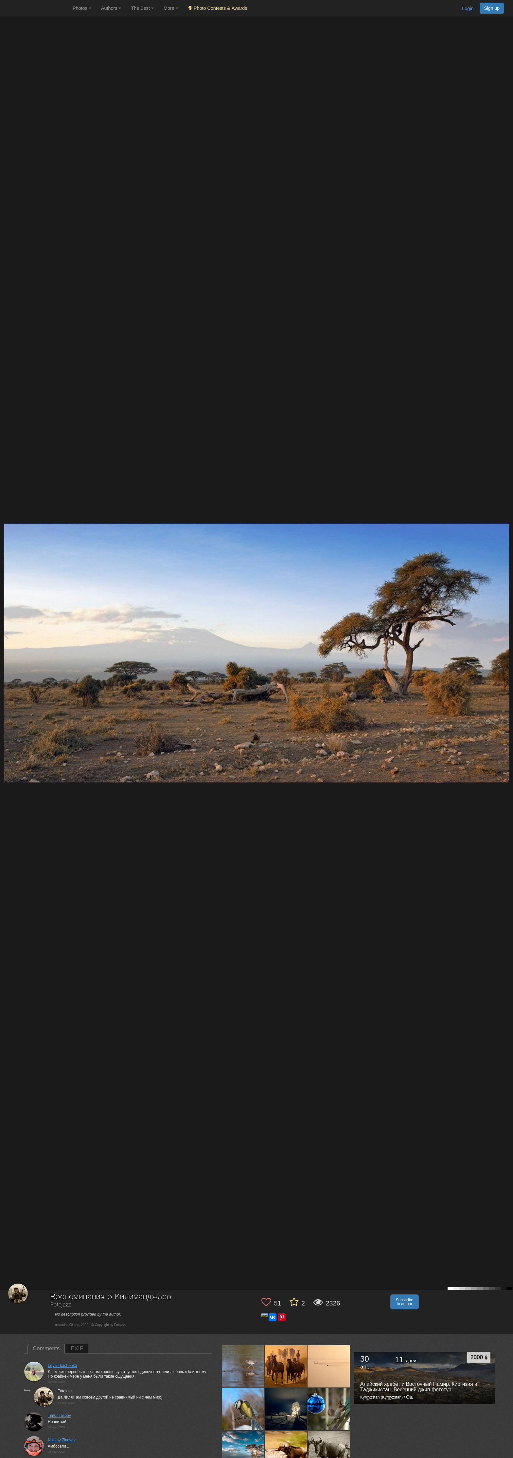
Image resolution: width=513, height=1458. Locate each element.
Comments (46, 1348)
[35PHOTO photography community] (35, 8)
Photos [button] (82, 8)
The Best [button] (142, 8)
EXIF (77, 1348)
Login (467, 8)
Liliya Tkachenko (62, 1365)
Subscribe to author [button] (404, 1302)
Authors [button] (111, 8)
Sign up (492, 8)
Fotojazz (60, 1305)
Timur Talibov (59, 1415)
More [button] (171, 8)
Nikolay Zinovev (62, 1440)
